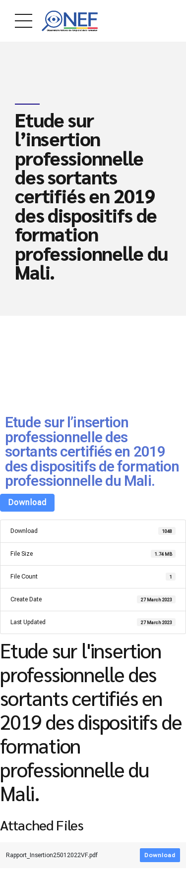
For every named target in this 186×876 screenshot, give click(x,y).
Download (27, 502)
